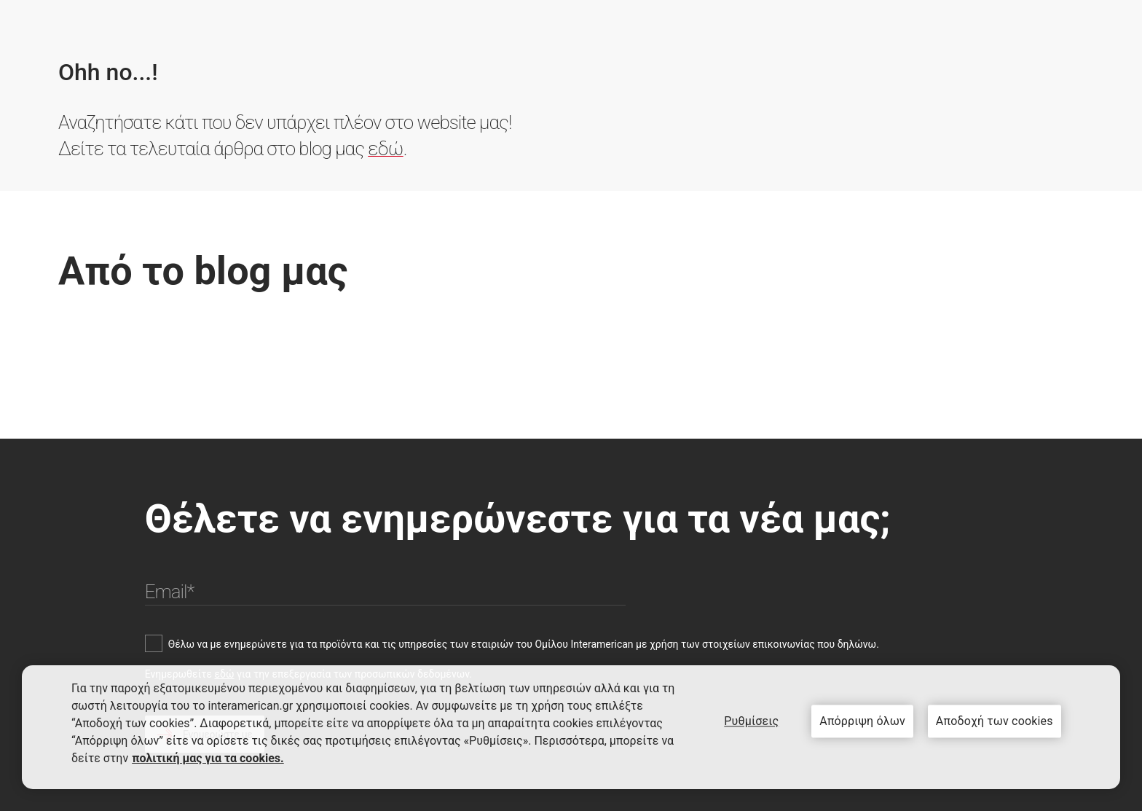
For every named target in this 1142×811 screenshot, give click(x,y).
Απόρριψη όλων (862, 721)
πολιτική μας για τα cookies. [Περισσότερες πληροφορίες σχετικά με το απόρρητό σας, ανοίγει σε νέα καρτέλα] (208, 758)
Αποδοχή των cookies (994, 721)
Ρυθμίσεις (751, 721)
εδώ (385, 149)
